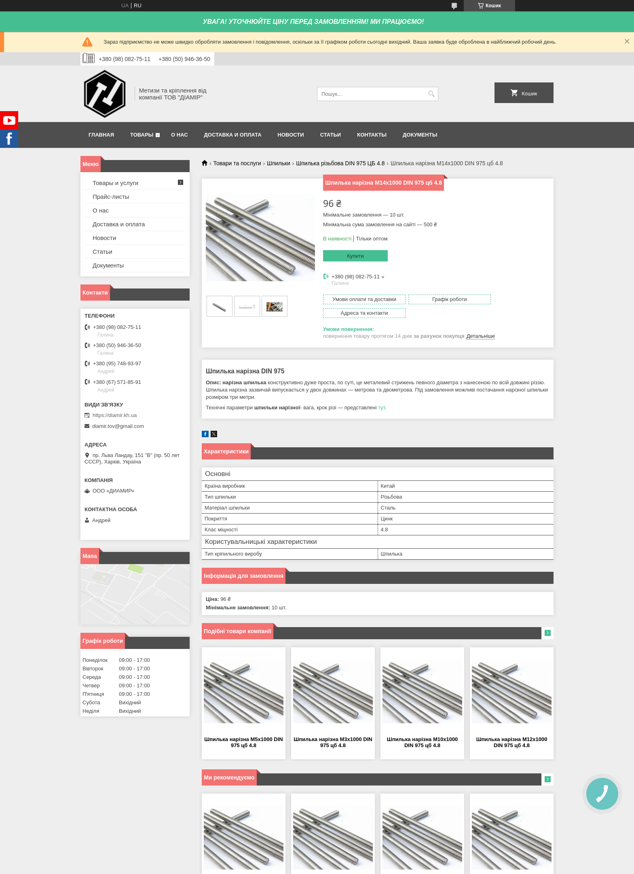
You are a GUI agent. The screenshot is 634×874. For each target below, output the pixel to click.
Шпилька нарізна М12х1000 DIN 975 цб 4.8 (511, 728)
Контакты (372, 135)
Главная (101, 135)
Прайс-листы (111, 196)
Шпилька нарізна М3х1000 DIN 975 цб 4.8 (333, 728)
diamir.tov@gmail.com (118, 426)
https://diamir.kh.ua (115, 415)
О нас (179, 135)
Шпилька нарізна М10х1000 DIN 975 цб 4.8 (422, 728)
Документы (420, 135)
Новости (291, 135)
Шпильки (278, 163)
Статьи (330, 135)
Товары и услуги (115, 182)
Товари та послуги (237, 163)
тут (381, 394)
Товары (141, 135)
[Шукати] (431, 94)
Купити (355, 256)
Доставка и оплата (233, 135)
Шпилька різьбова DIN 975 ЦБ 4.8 (340, 163)
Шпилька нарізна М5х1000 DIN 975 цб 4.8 (243, 728)
